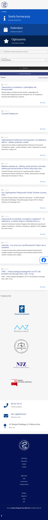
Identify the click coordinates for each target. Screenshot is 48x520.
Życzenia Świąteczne (9, 114)
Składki (24, 464)
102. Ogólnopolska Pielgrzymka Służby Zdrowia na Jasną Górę (23, 194)
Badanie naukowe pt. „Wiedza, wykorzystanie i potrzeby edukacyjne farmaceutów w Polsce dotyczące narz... (23, 167)
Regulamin (24, 496)
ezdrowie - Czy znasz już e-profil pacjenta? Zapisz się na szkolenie (23, 246)
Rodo (24, 499)
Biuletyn (24, 493)
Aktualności (24, 461)
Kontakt (24, 467)
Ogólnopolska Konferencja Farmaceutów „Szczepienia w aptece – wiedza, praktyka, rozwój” (23, 141)
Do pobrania (24, 482)
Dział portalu (4, 58)
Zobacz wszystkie (43, 78)
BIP (24, 502)
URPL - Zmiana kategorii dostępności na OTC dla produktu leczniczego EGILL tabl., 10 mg (21, 273)
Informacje (24, 458)
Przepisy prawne (24, 484)
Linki (24, 479)
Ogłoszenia (24, 476)
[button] (24, 60)
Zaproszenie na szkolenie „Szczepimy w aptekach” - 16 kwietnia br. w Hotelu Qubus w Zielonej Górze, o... (23, 220)
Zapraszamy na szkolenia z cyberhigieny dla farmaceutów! (18, 88)
